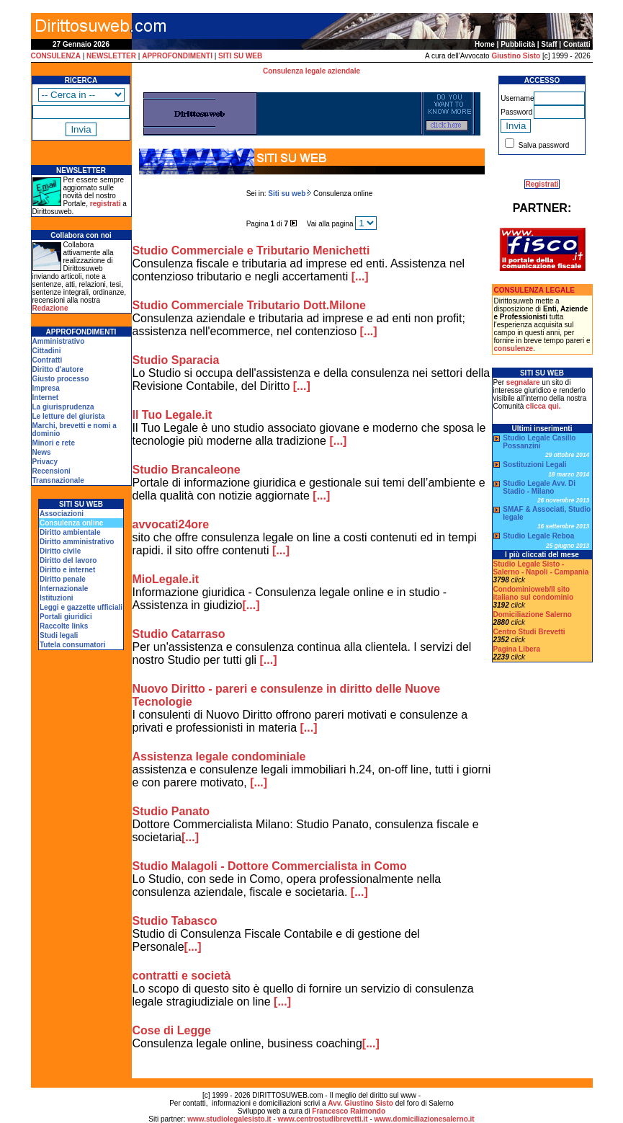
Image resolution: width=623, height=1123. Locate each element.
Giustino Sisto (515, 56)
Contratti (47, 360)
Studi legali (59, 635)
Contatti (577, 44)
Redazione (50, 308)
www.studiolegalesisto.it (229, 1119)
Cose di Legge (172, 1030)
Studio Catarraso (179, 634)
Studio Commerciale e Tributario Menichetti (251, 250)
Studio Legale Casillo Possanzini (539, 442)
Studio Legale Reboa (538, 536)
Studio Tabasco (175, 921)
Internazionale (64, 588)
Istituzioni (56, 598)
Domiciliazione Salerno (532, 614)
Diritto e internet (67, 570)
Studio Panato (171, 811)
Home (485, 44)
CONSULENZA (56, 56)
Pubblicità (518, 44)
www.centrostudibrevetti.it (322, 1119)
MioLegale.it (166, 579)
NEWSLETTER (111, 56)
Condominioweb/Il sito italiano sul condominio (533, 593)
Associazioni (62, 514)
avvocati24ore (171, 524)
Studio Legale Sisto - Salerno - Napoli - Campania (541, 568)
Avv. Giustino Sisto (360, 1103)
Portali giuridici (66, 617)
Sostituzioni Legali (534, 465)
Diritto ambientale (70, 532)
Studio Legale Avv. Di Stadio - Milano (539, 487)
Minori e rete (53, 443)
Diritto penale (63, 579)
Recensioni (51, 471)
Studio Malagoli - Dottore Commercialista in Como (270, 866)
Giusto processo (60, 379)
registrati (105, 204)
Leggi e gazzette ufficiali (81, 607)
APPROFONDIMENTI (177, 56)
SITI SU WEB (240, 56)
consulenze (513, 348)
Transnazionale (58, 480)
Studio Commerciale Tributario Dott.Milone (249, 305)
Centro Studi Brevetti (529, 632)
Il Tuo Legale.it (172, 415)
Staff (549, 44)
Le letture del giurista (68, 416)
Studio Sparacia (176, 360)
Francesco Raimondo (348, 1111)
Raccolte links (64, 626)
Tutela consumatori (73, 645)
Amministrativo (58, 341)
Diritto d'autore (58, 369)
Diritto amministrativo (77, 542)
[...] (360, 276)
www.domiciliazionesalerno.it (425, 1119)
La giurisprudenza (63, 407)
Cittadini (46, 351)
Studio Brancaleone (187, 469)
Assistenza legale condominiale (219, 756)
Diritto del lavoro (68, 560)
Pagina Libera (517, 649)
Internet (45, 397)
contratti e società (182, 975)
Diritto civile (60, 551)
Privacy (45, 462)
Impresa (46, 388)
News (41, 452)
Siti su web (286, 193)
